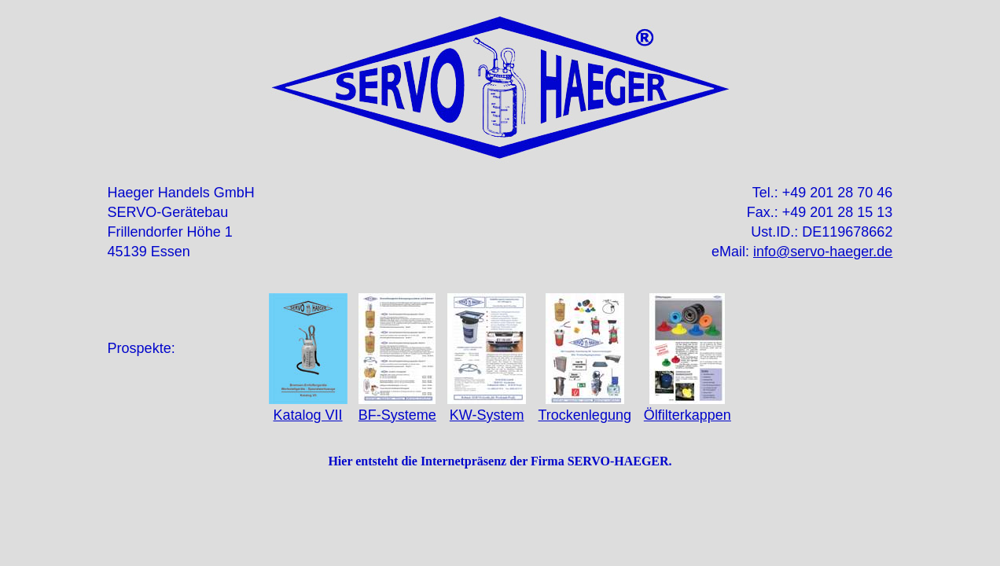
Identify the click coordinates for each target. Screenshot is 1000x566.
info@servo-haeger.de (822, 251)
